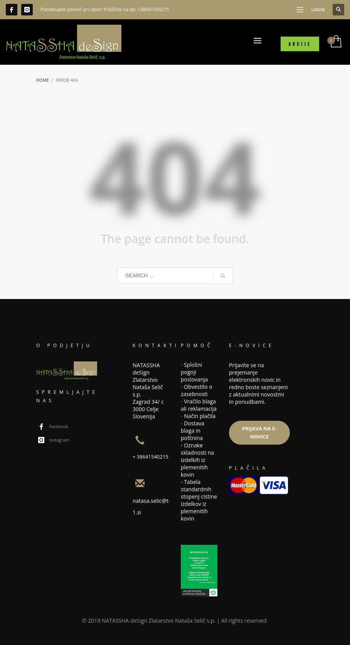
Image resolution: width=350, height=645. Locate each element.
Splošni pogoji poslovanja (194, 372)
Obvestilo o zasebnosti (196, 390)
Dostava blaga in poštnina (192, 431)
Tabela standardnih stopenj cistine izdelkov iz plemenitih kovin (199, 500)
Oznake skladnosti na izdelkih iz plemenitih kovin (197, 460)
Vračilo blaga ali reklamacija (199, 405)
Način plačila (199, 416)
